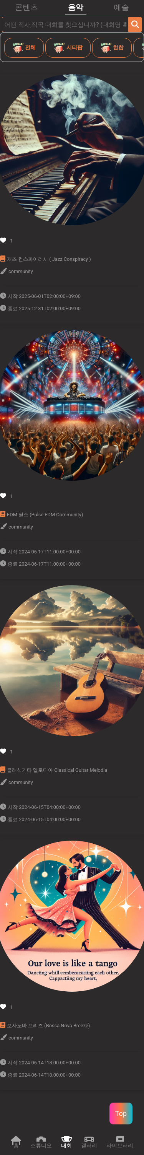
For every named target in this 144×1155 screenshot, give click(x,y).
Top (121, 1113)
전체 (24, 48)
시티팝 (67, 48)
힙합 (112, 48)
